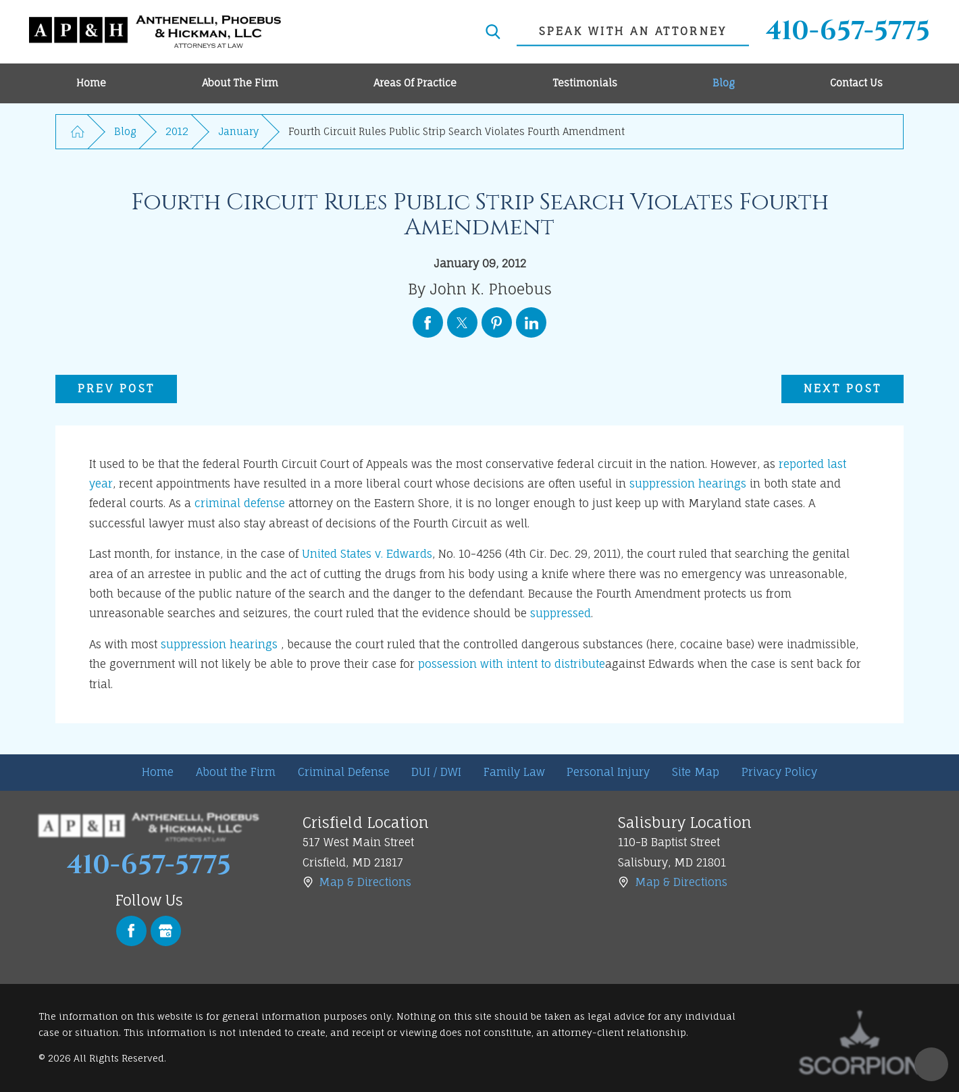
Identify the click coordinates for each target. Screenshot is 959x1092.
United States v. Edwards (367, 554)
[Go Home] (77, 131)
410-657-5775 (847, 31)
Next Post (842, 388)
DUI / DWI (436, 772)
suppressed (560, 613)
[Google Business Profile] (166, 931)
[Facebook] (131, 931)
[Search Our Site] (493, 31)
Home (158, 772)
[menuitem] (91, 83)
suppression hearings (687, 483)
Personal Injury (608, 772)
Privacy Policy (779, 772)
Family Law (514, 772)
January (238, 132)
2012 (176, 132)
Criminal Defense (344, 772)
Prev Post (116, 388)
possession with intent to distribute (511, 664)
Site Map (695, 772)
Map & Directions (365, 882)
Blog (125, 132)
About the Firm (236, 772)
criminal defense (240, 503)
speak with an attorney (633, 31)
